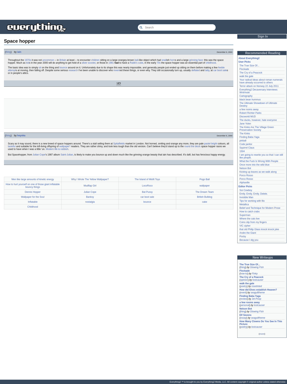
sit (40, 67)
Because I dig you (248, 240)
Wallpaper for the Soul (32, 197)
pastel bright (210, 143)
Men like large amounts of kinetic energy (32, 179)
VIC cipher (245, 225)
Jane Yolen (245, 123)
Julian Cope (39, 154)
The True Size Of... (249, 65)
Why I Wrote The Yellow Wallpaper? (90, 179)
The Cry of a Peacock (250, 72)
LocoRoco (147, 185)
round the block (192, 146)
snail (164, 60)
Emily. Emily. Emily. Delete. (253, 193)
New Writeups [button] (263, 257)
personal (244, 305)
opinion (244, 280)
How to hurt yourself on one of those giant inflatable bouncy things (33, 185)
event (243, 292)
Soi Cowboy (245, 190)
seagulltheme (258, 292)
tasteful (12, 146)
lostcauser (257, 280)
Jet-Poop (256, 298)
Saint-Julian (67, 154)
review (243, 298)
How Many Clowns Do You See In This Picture (260, 323)
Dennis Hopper (33, 192)
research (73, 70)
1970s (28, 60)
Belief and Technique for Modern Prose (259, 208)
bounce (63, 67)
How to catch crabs (249, 211)
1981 (111, 62)
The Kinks (244, 133)
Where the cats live (249, 218)
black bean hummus (250, 99)
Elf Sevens (245, 315)
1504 (242, 151)
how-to (243, 273)
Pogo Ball (205, 179)
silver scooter (88, 62)
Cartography (245, 96)
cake (204, 201)
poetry (243, 286)
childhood (211, 62)
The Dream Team (204, 192)
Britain (63, 60)
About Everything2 (249, 58)
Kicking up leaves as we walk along (258, 171)
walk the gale (246, 76)
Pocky (242, 236)
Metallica (244, 204)
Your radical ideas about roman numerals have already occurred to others (260, 81)
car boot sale (220, 70)
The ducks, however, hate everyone (258, 120)
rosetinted (256, 286)
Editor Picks (245, 186)
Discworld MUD (247, 116)
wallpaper (205, 185)
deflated (195, 70)
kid (27, 62)
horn (172, 60)
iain (19, 52)
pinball (242, 140)
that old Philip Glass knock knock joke (259, 229)
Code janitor (245, 144)
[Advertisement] (143, 10)
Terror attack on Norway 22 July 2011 (259, 86)
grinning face (196, 60)
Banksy (90, 197)
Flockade (244, 69)
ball (136, 60)
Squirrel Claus (246, 147)
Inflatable (32, 201)
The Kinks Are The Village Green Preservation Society (256, 128)
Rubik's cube (136, 62)
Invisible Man (246, 197)
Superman (244, 215)
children (95, 60)
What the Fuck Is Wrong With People (258, 161)
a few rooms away (249, 109)
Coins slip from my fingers (253, 222)
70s (159, 62)
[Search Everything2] (177, 27)
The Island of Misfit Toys (147, 179)
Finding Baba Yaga (249, 137)
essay (243, 317)
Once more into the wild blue (254, 164)
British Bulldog (204, 197)
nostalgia (90, 201)
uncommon (48, 60)
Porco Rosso (246, 175)
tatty (207, 70)
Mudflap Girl (90, 185)
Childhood (32, 206)
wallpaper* (64, 146)
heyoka (21, 135)
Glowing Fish (257, 267)
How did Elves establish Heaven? (258, 289)
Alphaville (244, 182)
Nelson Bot (245, 168)
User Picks (244, 61)
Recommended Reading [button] (262, 53)
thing (8, 52)
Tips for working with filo (252, 201)
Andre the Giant (247, 233)
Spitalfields (119, 143)
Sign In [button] (263, 36)
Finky (255, 273)
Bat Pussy (147, 192)
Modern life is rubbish (57, 149)
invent (117, 70)
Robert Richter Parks (250, 113)
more (261, 334)
